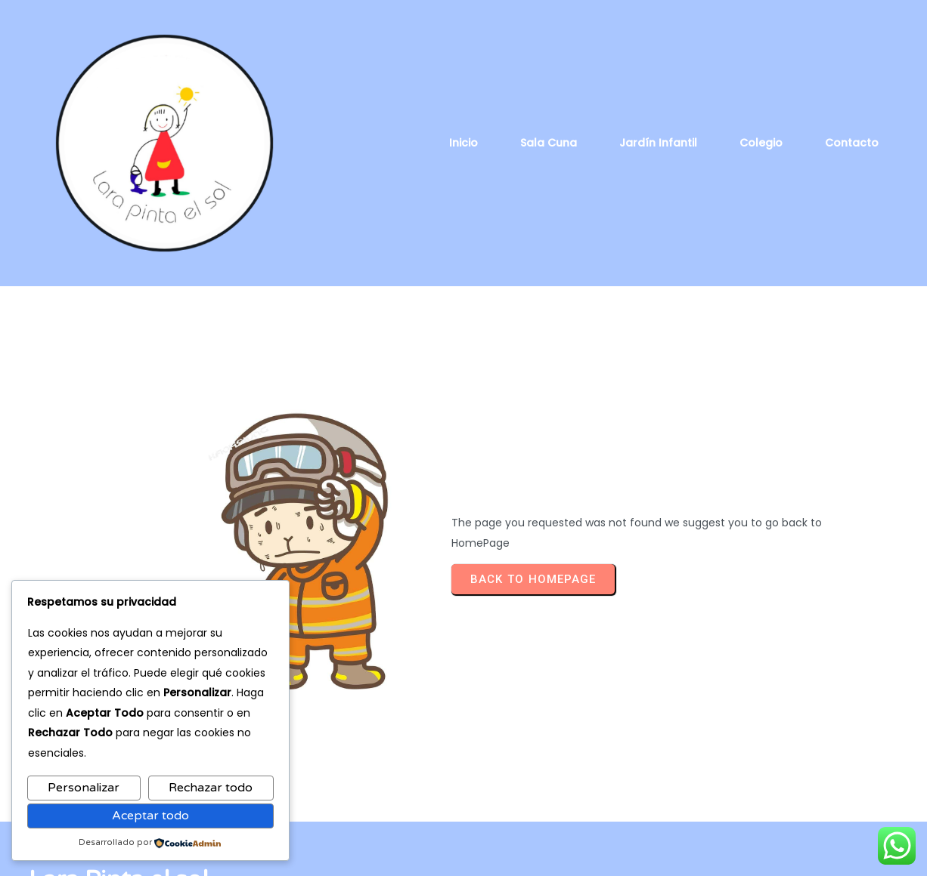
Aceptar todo (150, 815)
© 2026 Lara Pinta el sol (463, 854)
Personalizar (83, 787)
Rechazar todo (211, 787)
